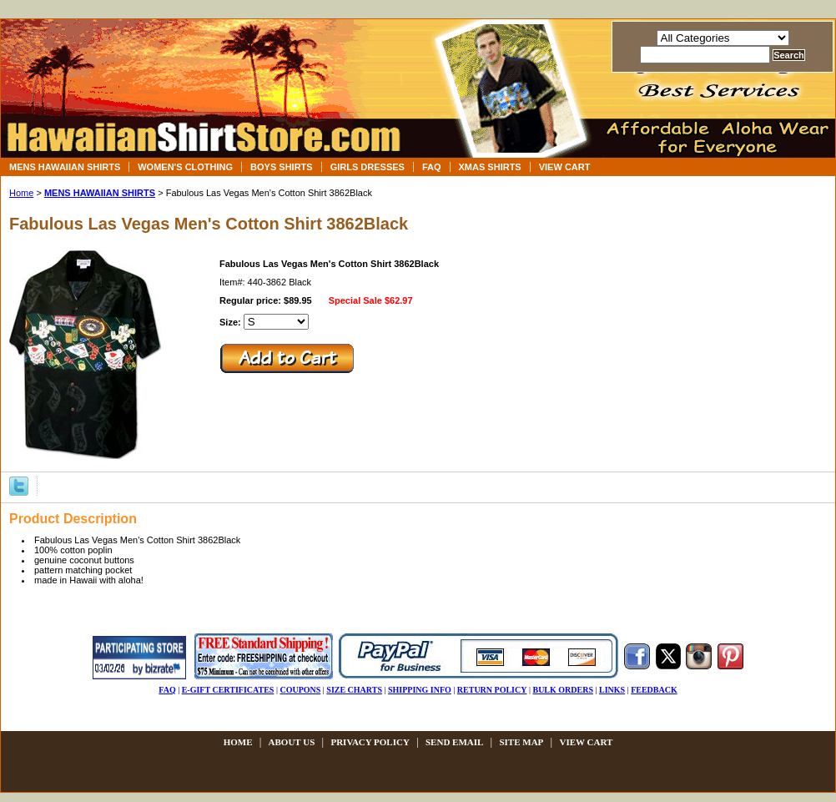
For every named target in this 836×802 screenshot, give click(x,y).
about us (292, 742)
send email (454, 742)
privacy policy (369, 742)
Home (21, 193)
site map (521, 742)
